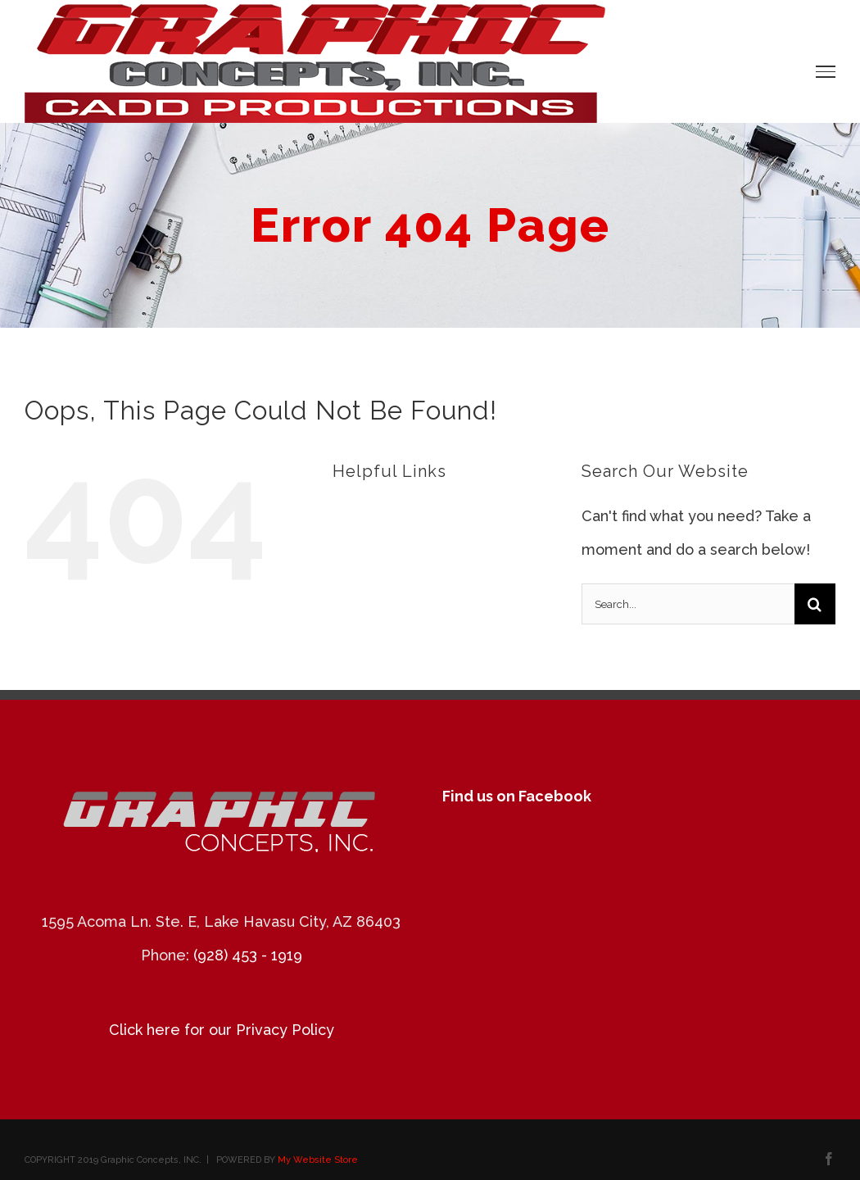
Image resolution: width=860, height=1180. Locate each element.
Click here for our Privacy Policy (221, 1029)
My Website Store (318, 1160)
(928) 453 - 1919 (247, 955)
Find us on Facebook (516, 796)
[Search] (814, 603)
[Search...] (688, 603)
